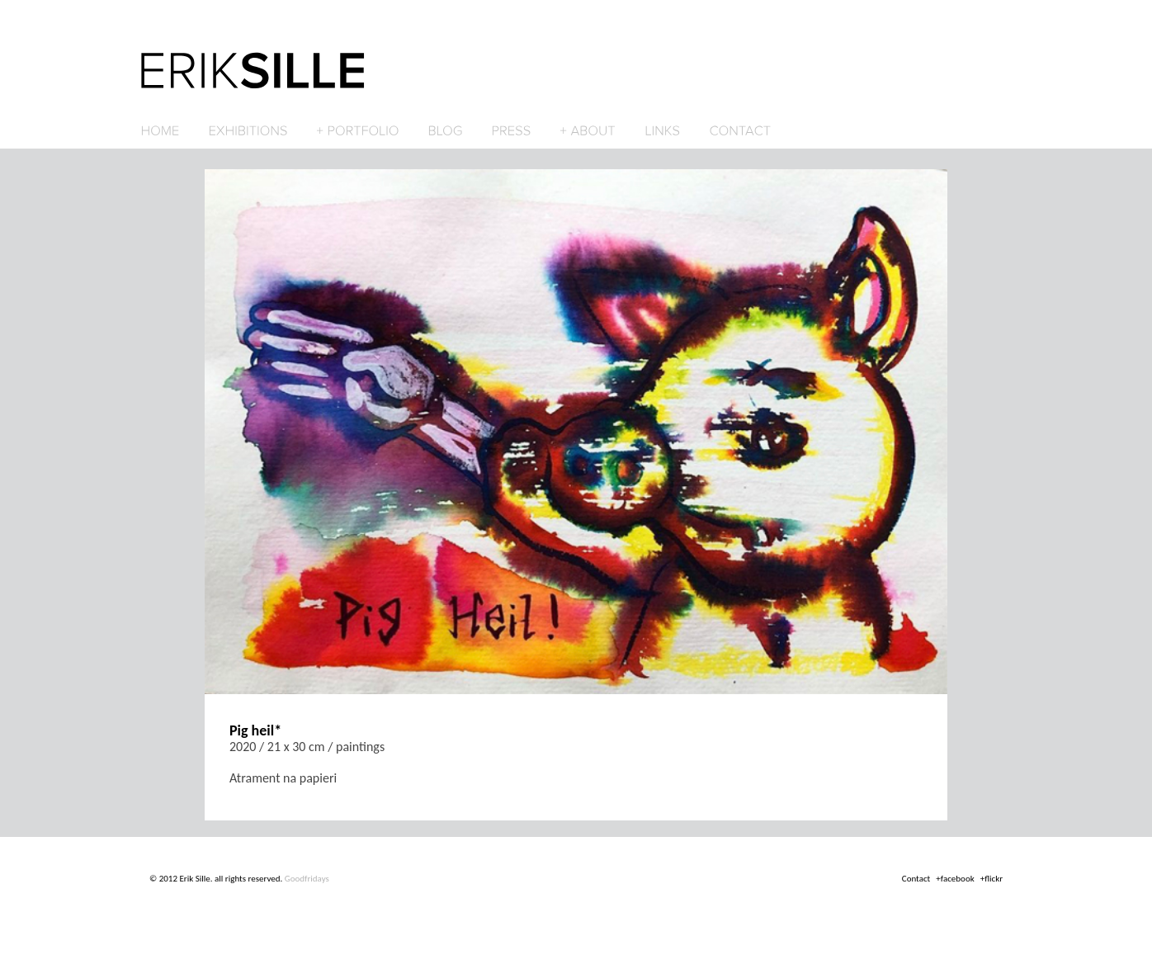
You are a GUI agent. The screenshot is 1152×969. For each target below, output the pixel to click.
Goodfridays (307, 878)
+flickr (991, 878)
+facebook (955, 878)
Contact (916, 878)
